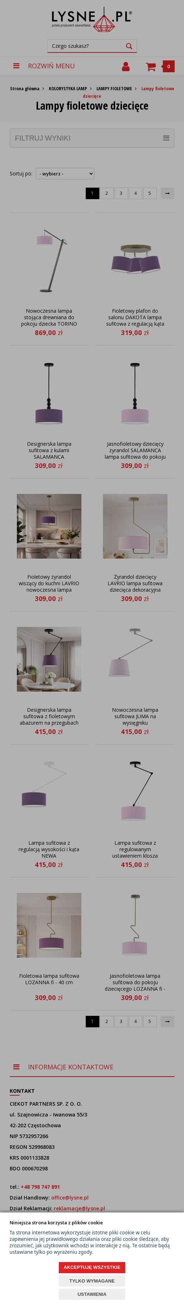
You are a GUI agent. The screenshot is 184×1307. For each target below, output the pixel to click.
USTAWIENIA (92, 1294)
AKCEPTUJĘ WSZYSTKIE (91, 1267)
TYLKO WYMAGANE (91, 1281)
